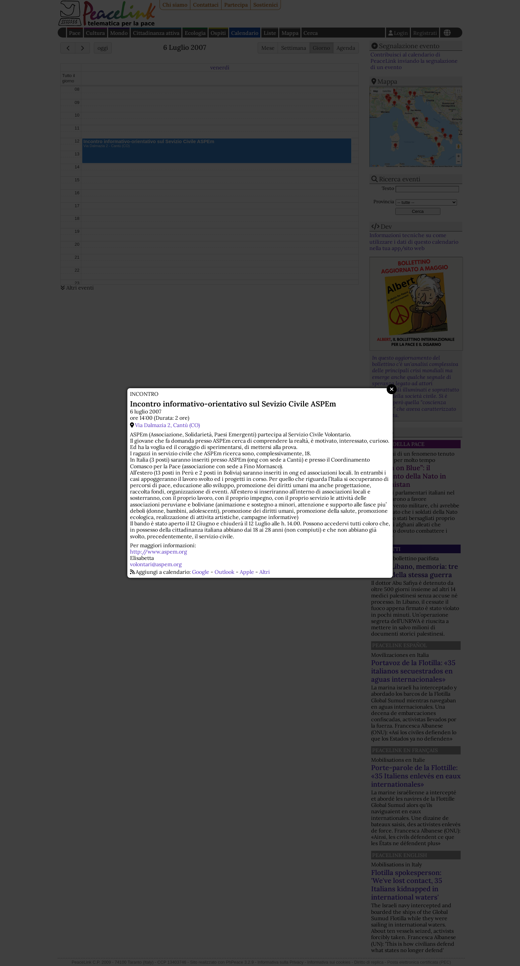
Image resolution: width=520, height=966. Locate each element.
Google (200, 572)
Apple (247, 572)
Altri (264, 572)
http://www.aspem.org (158, 551)
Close (392, 389)
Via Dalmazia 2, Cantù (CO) (167, 425)
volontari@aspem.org (156, 564)
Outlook (224, 572)
